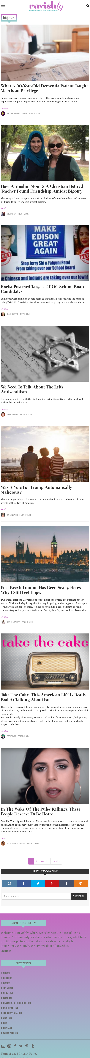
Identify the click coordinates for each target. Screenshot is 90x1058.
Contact (7, 1028)
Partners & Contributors (17, 1003)
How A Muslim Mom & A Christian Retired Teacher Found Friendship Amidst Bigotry (42, 189)
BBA (5, 1023)
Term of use (8, 1053)
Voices (6, 973)
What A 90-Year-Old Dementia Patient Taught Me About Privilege (44, 88)
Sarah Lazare (12, 843)
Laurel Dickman (12, 414)
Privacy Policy (28, 1053)
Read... (4, 108)
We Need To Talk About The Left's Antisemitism (32, 389)
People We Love (10, 1008)
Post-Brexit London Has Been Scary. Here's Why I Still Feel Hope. (41, 590)
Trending (8, 988)
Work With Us (10, 1033)
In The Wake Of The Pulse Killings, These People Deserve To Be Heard (41, 811)
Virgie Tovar (11, 736)
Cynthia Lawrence (13, 622)
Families (7, 998)
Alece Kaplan (11, 113)
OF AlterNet (21, 843)
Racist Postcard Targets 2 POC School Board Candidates (43, 289)
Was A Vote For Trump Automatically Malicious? (36, 490)
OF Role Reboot (21, 113)
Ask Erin (7, 1018)
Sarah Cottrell (12, 314)
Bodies (6, 983)
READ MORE (6, 951)
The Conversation (12, 1013)
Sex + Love (8, 993)
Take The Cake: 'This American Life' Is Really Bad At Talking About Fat (43, 697)
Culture (7, 978)
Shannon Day (11, 214)
